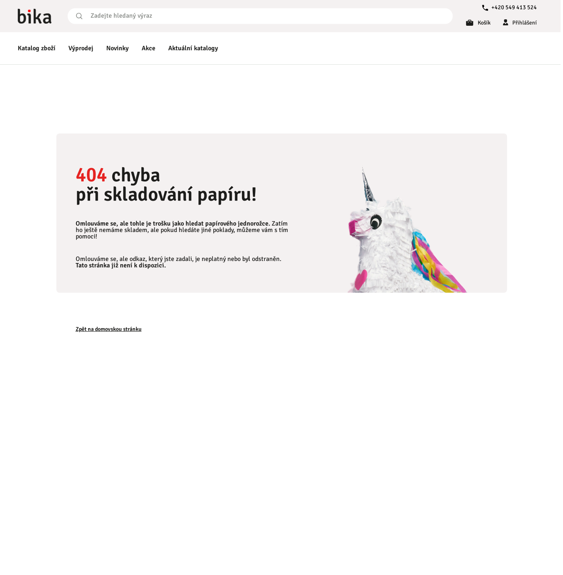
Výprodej (80, 48)
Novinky (117, 48)
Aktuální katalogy (193, 48)
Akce (148, 48)
